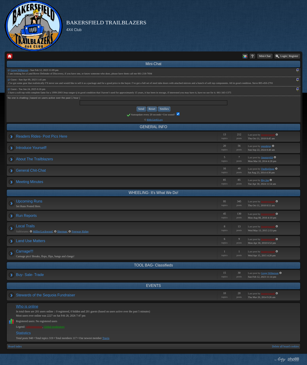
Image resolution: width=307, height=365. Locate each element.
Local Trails (25, 226)
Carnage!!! (24, 251)
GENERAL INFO (153, 127)
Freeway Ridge (80, 231)
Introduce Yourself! (31, 148)
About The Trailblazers (34, 159)
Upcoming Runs (29, 201)
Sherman (62, 231)
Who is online (27, 306)
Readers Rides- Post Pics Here (41, 136)
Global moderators (54, 326)
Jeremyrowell (268, 134)
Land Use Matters (30, 241)
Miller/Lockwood (43, 231)
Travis (105, 338)
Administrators (34, 326)
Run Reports (26, 216)
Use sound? (171, 114)
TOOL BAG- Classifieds (153, 265)
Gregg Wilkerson (19, 70)
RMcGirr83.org (155, 119)
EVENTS (153, 286)
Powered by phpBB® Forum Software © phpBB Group (294, 359)
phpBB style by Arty (280, 359)
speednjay (266, 146)
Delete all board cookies (285, 346)
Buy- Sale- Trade (30, 275)
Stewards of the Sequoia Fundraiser (45, 295)
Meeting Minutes (29, 182)
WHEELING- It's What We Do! (153, 193)
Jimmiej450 (267, 157)
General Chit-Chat (31, 170)
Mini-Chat (265, 56)
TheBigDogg (267, 168)
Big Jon (265, 180)
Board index (15, 346)
